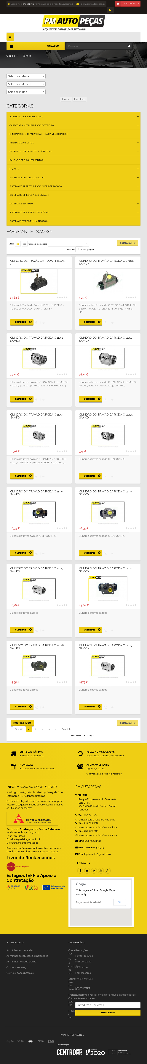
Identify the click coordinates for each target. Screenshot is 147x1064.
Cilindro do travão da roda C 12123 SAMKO (36, 570)
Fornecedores (83, 973)
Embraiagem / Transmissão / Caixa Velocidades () (38, 134)
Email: (80, 854)
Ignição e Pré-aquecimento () (26, 160)
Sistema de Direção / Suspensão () (29, 195)
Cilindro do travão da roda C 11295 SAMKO (105, 416)
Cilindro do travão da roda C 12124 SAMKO (105, 570)
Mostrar (71, 249)
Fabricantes (81, 967)
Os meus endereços (17, 967)
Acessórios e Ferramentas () (26, 116)
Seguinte (66, 729)
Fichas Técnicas (84, 978)
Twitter (87, 871)
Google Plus (108, 871)
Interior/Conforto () (21, 142)
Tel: (79, 815)
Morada (81, 794)
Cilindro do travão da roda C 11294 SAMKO (37, 416)
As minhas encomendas (20, 950)
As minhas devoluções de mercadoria (27, 955)
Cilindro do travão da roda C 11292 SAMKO (105, 339)
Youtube (101, 871)
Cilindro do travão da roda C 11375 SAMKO (105, 493)
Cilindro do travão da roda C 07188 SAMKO (106, 262)
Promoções (81, 950)
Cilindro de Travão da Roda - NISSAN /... (37, 262)
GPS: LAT (82, 841)
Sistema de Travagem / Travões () (28, 212)
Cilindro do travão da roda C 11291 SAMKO (36, 339)
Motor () (14, 169)
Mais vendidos (83, 961)
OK (119, 902)
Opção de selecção (37, 244)
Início (11, 55)
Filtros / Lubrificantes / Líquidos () (30, 151)
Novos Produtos (84, 955)
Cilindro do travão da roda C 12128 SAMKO (37, 647)
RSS (94, 871)
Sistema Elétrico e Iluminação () (28, 221)
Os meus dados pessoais (20, 973)
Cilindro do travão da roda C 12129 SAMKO (105, 647)
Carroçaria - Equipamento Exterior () (31, 125)
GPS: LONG (83, 847)
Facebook (80, 871)
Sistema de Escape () (21, 203)
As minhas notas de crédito (21, 961)
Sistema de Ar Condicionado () (26, 177)
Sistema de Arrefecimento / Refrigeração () (35, 186)
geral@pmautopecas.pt (90, 4)
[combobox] (26, 76)
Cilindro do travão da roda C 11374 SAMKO (36, 493)
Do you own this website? (88, 902)
